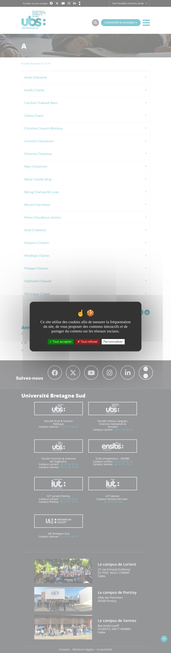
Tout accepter (61, 342)
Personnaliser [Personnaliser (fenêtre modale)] (113, 342)
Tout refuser (87, 342)
